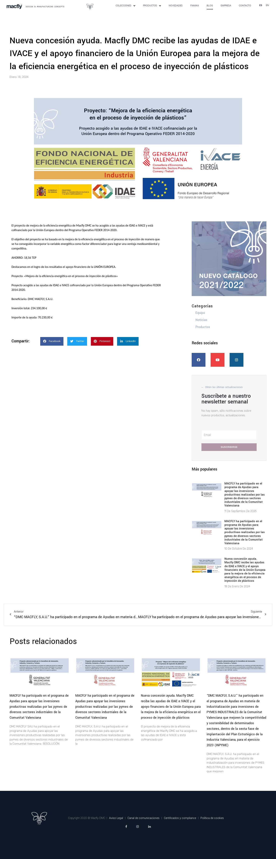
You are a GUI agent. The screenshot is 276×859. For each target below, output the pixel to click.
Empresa (226, 10)
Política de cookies (212, 827)
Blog (210, 10)
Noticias (201, 328)
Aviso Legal (116, 827)
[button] (51, 350)
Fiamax (194, 10)
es (260, 9)
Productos (152, 10)
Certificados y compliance (180, 827)
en (267, 9)
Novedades (176, 10)
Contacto (245, 10)
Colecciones (125, 10)
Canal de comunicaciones (143, 827)
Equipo (200, 321)
